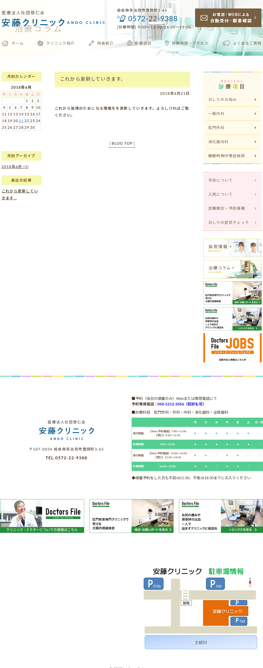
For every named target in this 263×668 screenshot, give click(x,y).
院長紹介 (101, 43)
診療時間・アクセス (187, 43)
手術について (232, 180)
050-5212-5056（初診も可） (182, 404)
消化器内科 (232, 141)
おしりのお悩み (232, 99)
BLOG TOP (122, 143)
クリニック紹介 (56, 43)
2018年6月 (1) (15, 166)
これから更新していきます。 (93, 79)
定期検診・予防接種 (232, 208)
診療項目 (139, 43)
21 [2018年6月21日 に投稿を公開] (21, 121)
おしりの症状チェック (232, 222)
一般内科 (232, 113)
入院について (232, 194)
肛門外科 (232, 127)
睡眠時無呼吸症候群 (232, 155)
